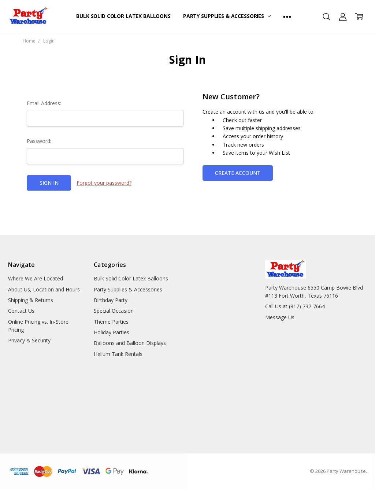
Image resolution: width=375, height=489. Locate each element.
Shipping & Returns (30, 300)
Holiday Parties (111, 332)
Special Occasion (114, 310)
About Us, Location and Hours (44, 289)
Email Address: (44, 103)
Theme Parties (111, 321)
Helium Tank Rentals (118, 353)
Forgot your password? (104, 182)
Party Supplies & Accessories (227, 15)
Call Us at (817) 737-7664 (295, 306)
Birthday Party (110, 300)
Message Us (279, 317)
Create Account (237, 172)
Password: (39, 140)
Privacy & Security (29, 340)
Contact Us (21, 310)
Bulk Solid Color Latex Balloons (123, 15)
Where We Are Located (35, 278)
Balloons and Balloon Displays (130, 342)
